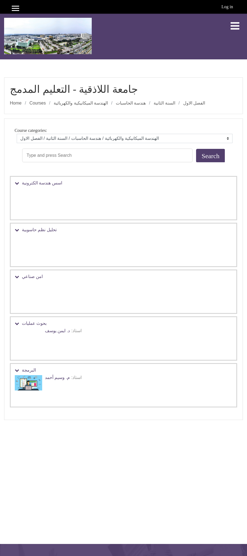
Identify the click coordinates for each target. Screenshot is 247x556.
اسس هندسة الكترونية (42, 183)
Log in (227, 6)
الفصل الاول (194, 103)
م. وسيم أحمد (57, 377)
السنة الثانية (164, 103)
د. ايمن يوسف (57, 330)
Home (16, 103)
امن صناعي (32, 276)
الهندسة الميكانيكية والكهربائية (81, 103)
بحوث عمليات (34, 323)
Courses (38, 103)
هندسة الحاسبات (131, 103)
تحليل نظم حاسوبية (39, 229)
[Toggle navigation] (235, 26)
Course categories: (31, 130)
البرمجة (29, 370)
